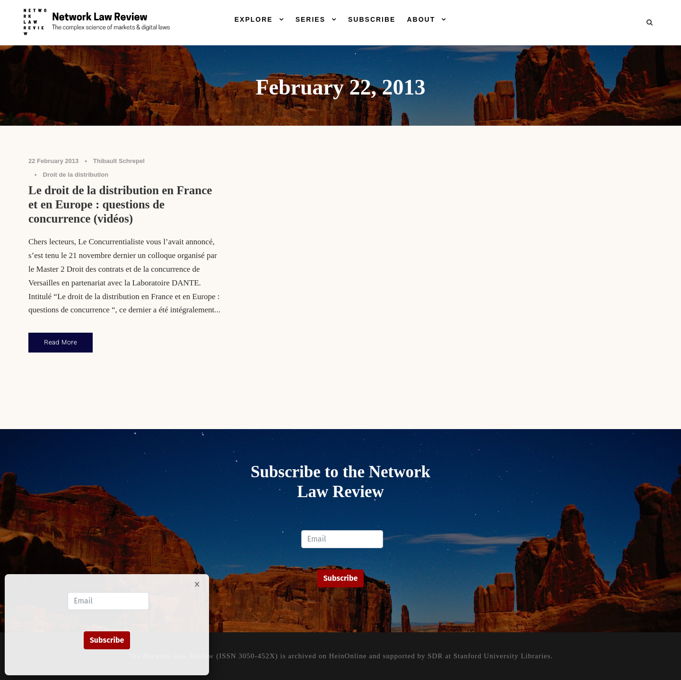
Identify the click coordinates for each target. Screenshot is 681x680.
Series (310, 19)
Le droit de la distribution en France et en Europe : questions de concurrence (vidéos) (120, 204)
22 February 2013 (53, 160)
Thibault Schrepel (119, 160)
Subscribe (371, 19)
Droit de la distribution (76, 174)
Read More (60, 342)
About (421, 19)
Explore (254, 19)
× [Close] (197, 583)
